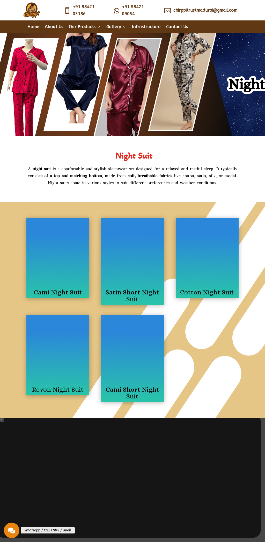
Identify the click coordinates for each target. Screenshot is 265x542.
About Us (54, 27)
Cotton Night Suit (207, 292)
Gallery (113, 27)
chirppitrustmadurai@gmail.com (205, 10)
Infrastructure (146, 27)
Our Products (82, 27)
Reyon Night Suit (58, 389)
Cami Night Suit (58, 292)
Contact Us (177, 27)
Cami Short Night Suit (132, 392)
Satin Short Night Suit (132, 295)
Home (33, 27)
